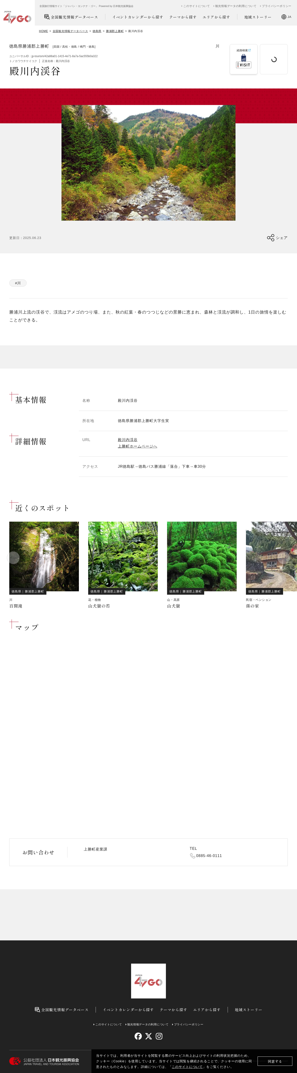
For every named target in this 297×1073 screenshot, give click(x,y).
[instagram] (158, 1036)
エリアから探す (216, 17)
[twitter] (149, 1036)
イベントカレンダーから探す (137, 17)
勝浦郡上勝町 (115, 31)
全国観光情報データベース (71, 17)
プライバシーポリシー (276, 6)
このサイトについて (187, 1067)
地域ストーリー (258, 17)
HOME (43, 31)
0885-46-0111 (209, 856)
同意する (275, 1061)
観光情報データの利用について (236, 6)
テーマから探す (183, 17)
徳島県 (97, 31)
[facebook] (138, 1036)
